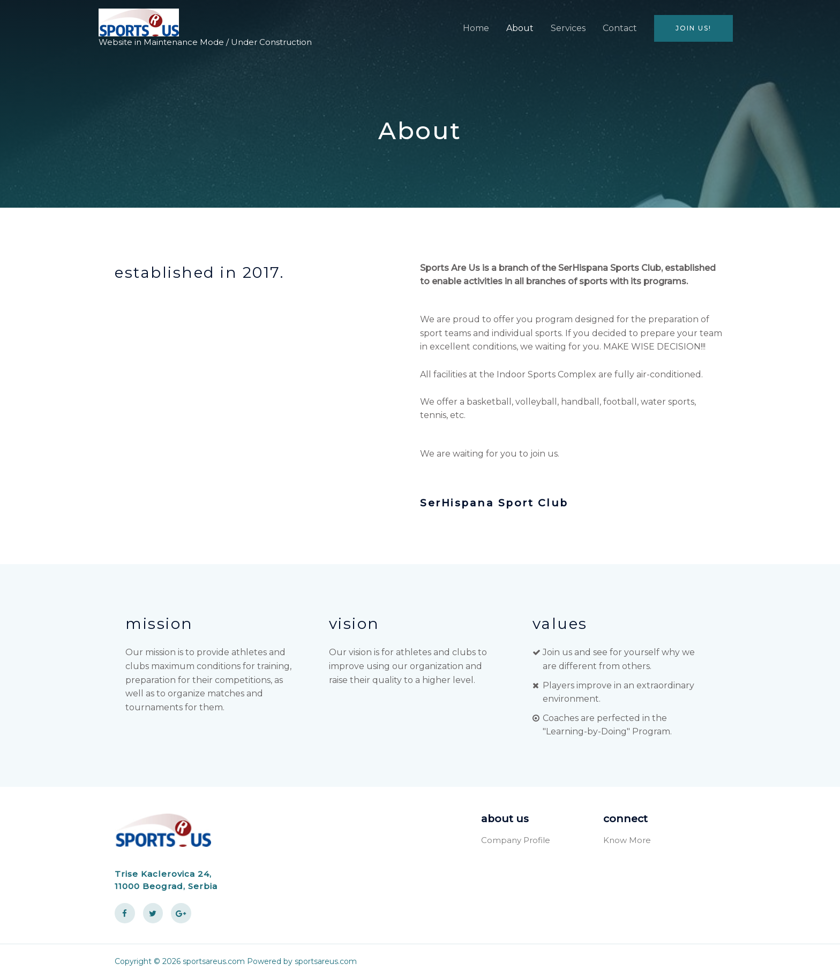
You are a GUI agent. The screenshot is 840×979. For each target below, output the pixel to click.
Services (568, 28)
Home (476, 28)
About (520, 28)
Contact (620, 28)
